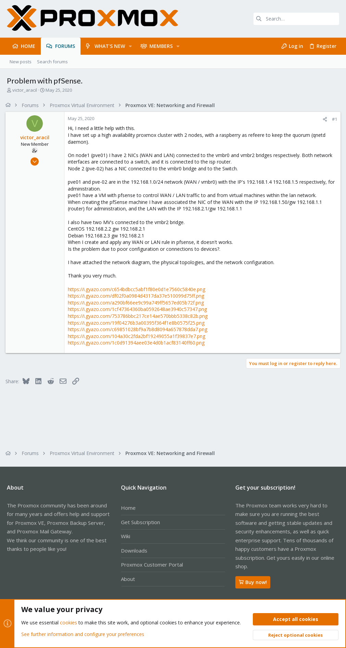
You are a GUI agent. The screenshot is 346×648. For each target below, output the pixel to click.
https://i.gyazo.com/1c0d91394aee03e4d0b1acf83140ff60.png (137, 342)
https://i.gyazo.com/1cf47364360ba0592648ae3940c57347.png (138, 309)
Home (128, 507)
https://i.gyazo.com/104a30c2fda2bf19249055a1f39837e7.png (138, 336)
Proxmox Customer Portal (152, 564)
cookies (68, 623)
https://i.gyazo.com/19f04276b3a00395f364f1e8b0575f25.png (137, 323)
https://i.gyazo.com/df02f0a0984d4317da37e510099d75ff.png (137, 296)
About (128, 578)
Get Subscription (140, 522)
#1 (333, 119)
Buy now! (253, 582)
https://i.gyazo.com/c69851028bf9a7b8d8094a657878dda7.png (139, 329)
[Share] (323, 119)
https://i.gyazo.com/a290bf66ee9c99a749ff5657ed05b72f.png (137, 302)
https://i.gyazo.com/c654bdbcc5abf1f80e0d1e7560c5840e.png (138, 289)
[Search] (296, 19)
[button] (130, 46)
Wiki (125, 536)
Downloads (134, 550)
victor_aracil (24, 90)
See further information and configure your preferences (82, 634)
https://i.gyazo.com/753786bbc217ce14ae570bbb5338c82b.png (139, 316)
